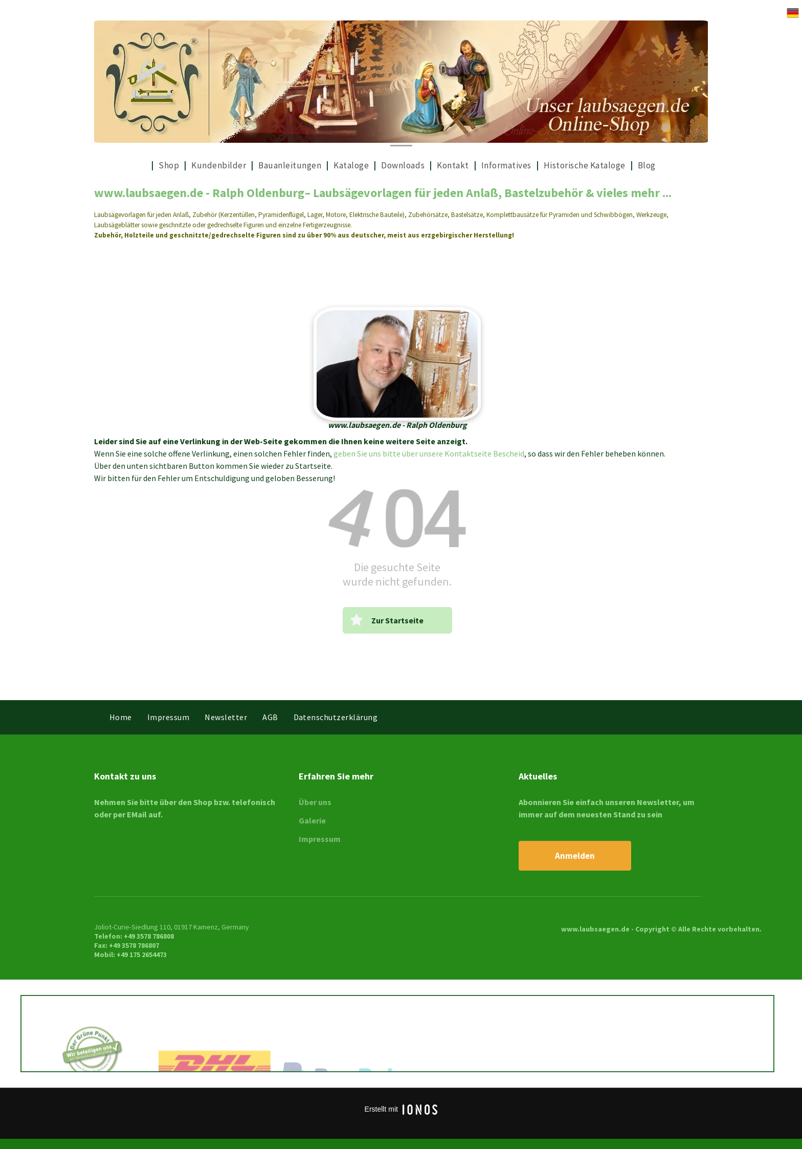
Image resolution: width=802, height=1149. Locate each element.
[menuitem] (147, 166)
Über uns (315, 802)
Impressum (320, 839)
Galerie (312, 820)
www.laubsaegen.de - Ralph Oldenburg (199, 193)
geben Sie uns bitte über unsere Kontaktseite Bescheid (428, 453)
